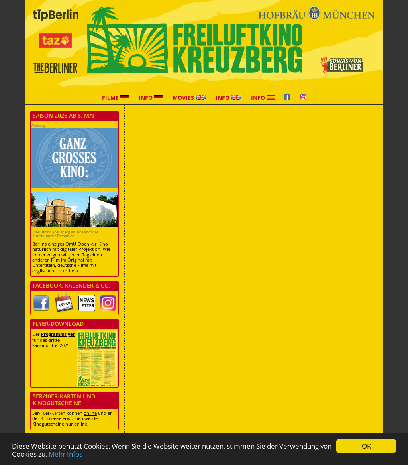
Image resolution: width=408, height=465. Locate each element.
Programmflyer (58, 334)
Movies (189, 97)
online (90, 413)
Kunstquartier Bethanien (53, 235)
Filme (115, 97)
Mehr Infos (65, 454)
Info (151, 97)
